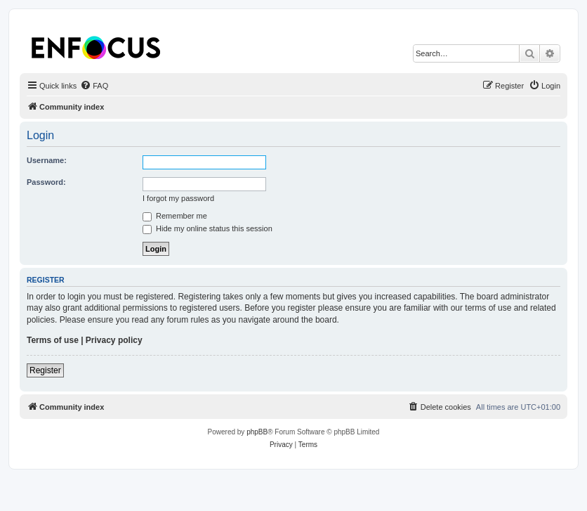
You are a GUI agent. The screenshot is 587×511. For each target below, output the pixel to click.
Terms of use (53, 340)
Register (45, 370)
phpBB (257, 432)
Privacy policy (114, 340)
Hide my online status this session (207, 228)
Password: (46, 182)
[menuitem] (94, 85)
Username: (47, 160)
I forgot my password (178, 198)
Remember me (175, 216)
